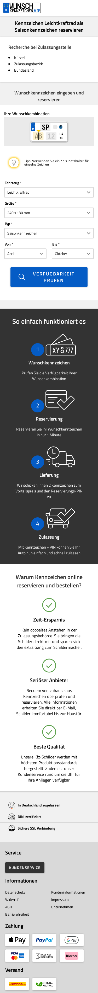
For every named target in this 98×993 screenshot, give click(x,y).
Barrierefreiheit (17, 914)
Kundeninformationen (68, 892)
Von (8, 244)
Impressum (60, 899)
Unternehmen (62, 907)
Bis (54, 244)
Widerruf (12, 899)
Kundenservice (25, 867)
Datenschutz (15, 892)
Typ (7, 223)
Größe (9, 203)
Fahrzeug (12, 182)
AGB (8, 907)
